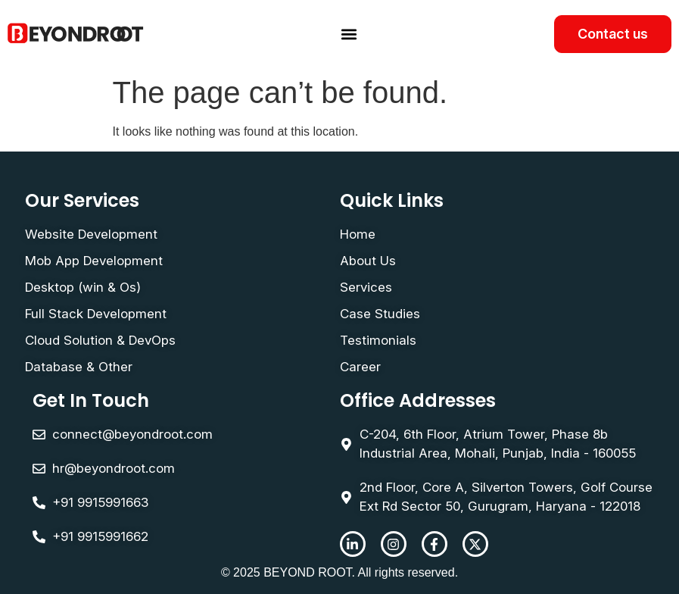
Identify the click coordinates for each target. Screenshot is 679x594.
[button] (349, 34)
